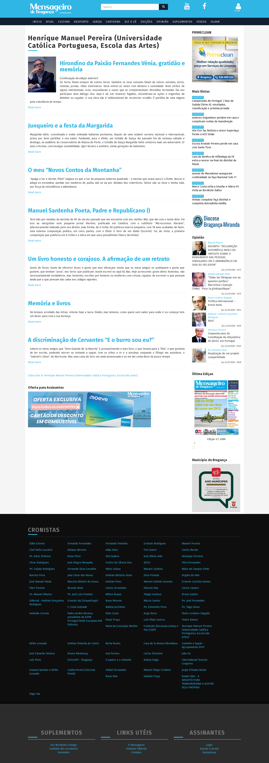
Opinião (162, 21)
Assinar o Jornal (209, 748)
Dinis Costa (112, 613)
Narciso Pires (37, 575)
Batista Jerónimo (115, 607)
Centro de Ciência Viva (119, 562)
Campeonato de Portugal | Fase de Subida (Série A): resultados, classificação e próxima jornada (213, 104)
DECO (147, 562)
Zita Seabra (112, 556)
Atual (50, 21)
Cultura (64, 21)
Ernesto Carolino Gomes (196, 581)
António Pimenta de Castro (83, 643)
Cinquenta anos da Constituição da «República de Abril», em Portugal (224, 337)
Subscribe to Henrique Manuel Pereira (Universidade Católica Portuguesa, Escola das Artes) (83, 375)
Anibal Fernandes (116, 670)
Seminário (63, 752)
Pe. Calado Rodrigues (42, 569)
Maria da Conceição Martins (122, 626)
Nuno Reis (112, 676)
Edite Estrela (37, 543)
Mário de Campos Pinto (195, 569)
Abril (211, 320)
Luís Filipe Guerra (154, 619)
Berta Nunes (113, 643)
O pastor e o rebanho (118, 659)
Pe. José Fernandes (193, 600)
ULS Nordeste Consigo (63, 745)
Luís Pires (35, 659)
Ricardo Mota (75, 588)
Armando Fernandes (79, 543)
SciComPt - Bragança (79, 659)
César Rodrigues (39, 562)
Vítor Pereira (37, 588)
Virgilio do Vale (191, 575)
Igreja (97, 21)
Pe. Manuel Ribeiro (40, 594)
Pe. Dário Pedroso (40, 556)
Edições (146, 21)
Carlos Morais (190, 549)
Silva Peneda (151, 575)
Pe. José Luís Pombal (80, 594)
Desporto (81, 21)
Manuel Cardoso (153, 569)
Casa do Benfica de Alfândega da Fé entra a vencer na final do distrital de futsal (214, 160)
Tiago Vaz (34, 693)
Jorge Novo (150, 613)
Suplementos (182, 21)
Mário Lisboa (113, 569)
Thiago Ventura (152, 594)
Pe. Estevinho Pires (217, 350)
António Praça (152, 676)
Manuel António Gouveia (158, 581)
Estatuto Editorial (136, 748)
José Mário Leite (153, 556)
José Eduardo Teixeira (42, 653)
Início (37, 21)
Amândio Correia (39, 613)
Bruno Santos (190, 594)
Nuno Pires (74, 556)
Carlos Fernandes (116, 588)
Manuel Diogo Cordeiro (157, 670)
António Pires (113, 581)
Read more (34, 107)
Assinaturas (209, 752)
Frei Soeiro (150, 549)
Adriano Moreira (76, 549)
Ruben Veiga (151, 659)
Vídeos (202, 21)
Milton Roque (113, 594)
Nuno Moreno (114, 600)
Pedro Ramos (190, 619)
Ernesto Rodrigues (155, 543)
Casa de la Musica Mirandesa (160, 643)
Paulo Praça (113, 619)
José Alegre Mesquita (80, 562)
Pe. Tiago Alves (191, 607)
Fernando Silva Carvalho (81, 569)
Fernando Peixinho (117, 543)
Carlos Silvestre (153, 653)
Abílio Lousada (38, 643)
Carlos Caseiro (190, 588)
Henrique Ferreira (217, 330)
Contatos (136, 752)
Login (209, 745)
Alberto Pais (151, 588)
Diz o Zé (131, 21)
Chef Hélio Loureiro (40, 549)
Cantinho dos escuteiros (63, 748)
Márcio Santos (152, 600)
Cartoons (113, 21)
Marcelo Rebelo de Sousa (82, 581)
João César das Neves (80, 575)
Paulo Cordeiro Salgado (220, 297)
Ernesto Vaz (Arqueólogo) (82, 600)
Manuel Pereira (215, 242)
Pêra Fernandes (191, 562)
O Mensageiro (136, 745)
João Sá (186, 653)
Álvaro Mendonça (77, 653)
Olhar (215, 21)
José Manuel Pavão (40, 581)
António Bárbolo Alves (219, 274)
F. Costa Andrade (77, 607)
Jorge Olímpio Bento (194, 670)
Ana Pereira (112, 653)
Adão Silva (112, 549)
